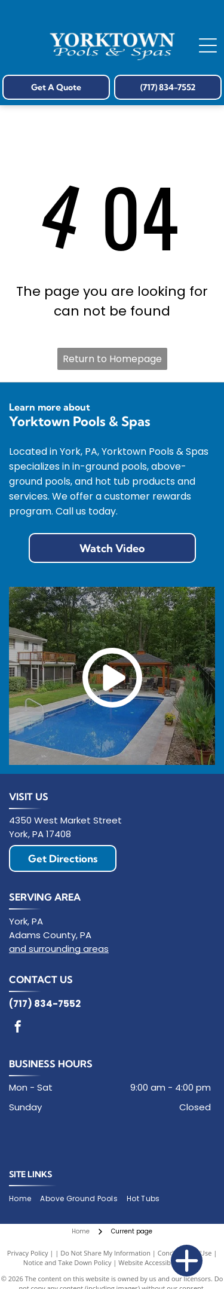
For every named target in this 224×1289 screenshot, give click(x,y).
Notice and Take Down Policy (67, 1262)
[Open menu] (208, 45)
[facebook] (18, 1028)
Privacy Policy (27, 1252)
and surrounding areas (59, 948)
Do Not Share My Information (105, 1252)
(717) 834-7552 (45, 1003)
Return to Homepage (112, 359)
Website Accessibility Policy (159, 1262)
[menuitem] (24, 1199)
